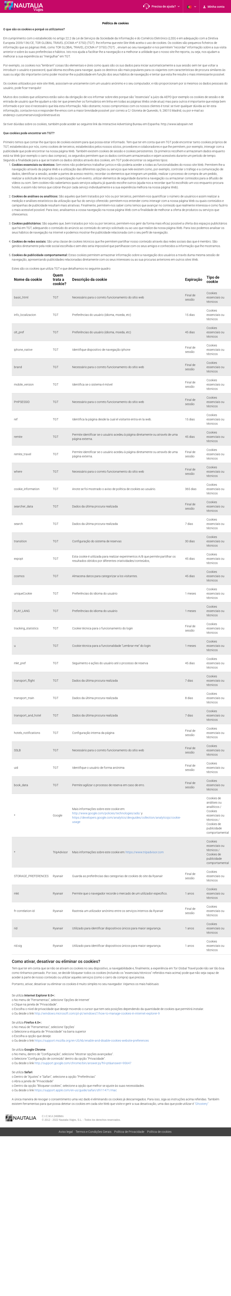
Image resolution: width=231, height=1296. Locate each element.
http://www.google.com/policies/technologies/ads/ (106, 813)
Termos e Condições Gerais (93, 1131)
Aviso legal (66, 1131)
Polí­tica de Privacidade (129, 1131)
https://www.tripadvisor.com (145, 852)
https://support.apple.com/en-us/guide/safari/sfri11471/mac (76, 1090)
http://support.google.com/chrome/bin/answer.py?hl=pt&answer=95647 (83, 1063)
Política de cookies (159, 1131)
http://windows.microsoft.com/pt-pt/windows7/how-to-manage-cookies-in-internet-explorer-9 (97, 1013)
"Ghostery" (201, 1103)
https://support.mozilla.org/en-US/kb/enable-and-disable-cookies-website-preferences (92, 1040)
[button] (161, 6)
